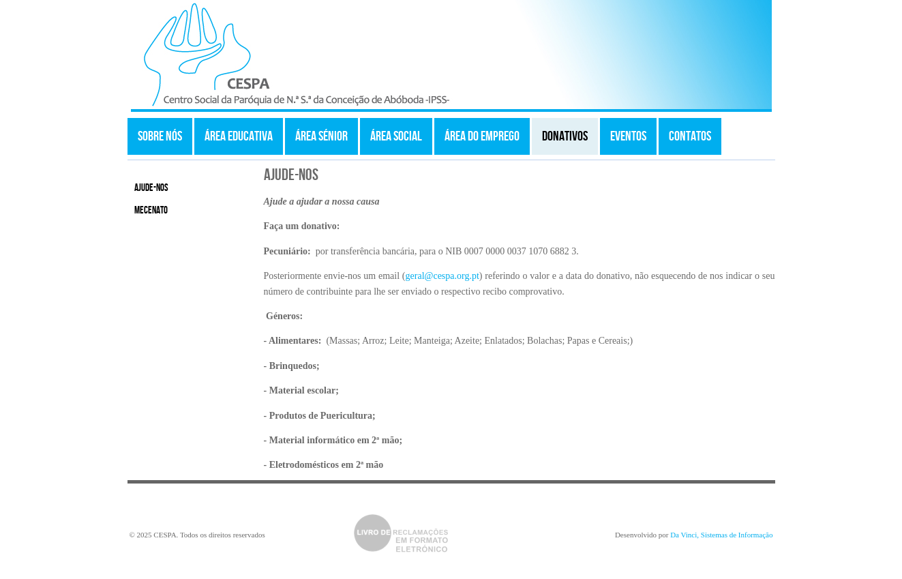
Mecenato (151, 211)
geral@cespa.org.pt (442, 276)
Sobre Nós (160, 136)
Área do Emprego (482, 136)
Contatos (690, 136)
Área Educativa (239, 136)
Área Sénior (321, 136)
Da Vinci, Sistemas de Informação (721, 535)
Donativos (565, 136)
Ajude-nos (151, 188)
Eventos (628, 136)
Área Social (396, 136)
